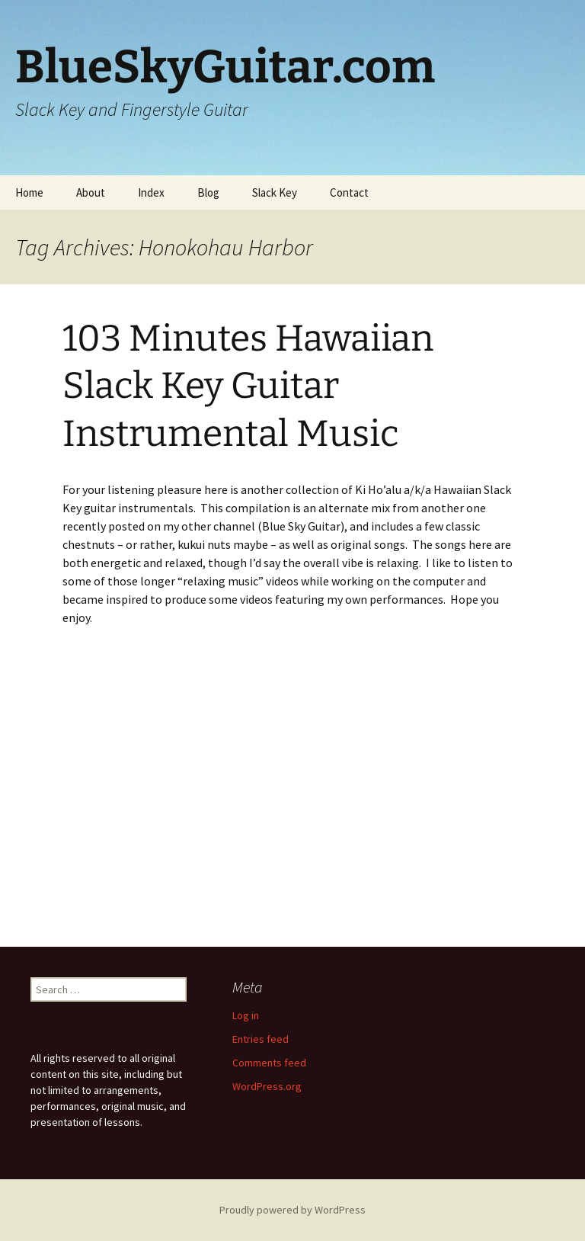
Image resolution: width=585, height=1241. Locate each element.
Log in (245, 1015)
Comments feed (269, 1062)
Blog (208, 192)
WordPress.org (267, 1086)
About (90, 192)
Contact (349, 192)
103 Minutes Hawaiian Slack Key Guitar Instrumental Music (247, 386)
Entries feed (260, 1039)
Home (29, 192)
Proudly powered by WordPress (292, 1210)
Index (151, 192)
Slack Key (274, 192)
